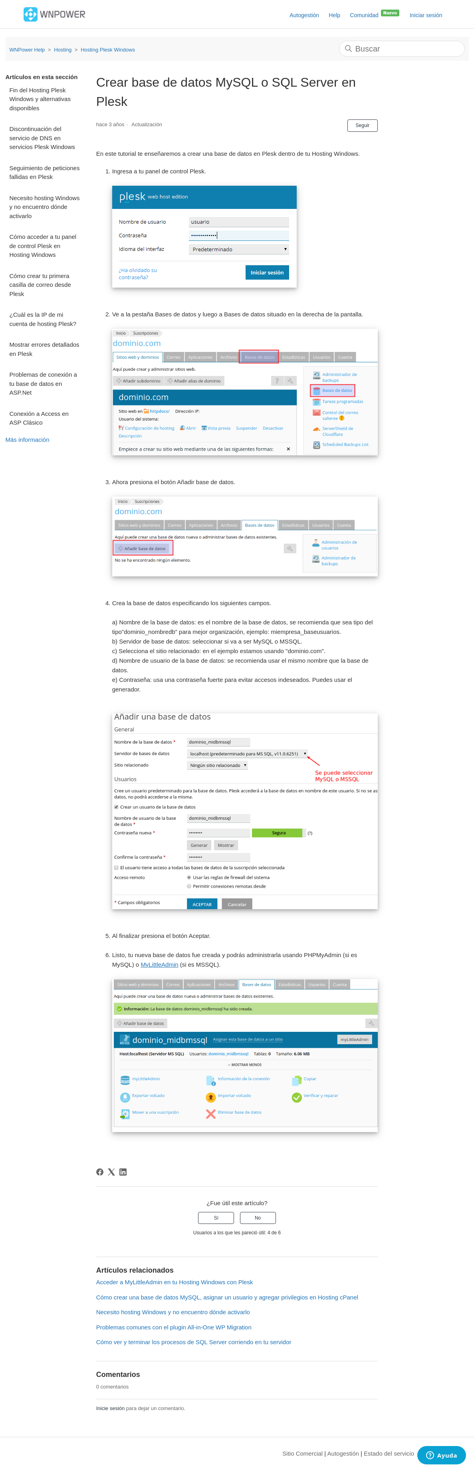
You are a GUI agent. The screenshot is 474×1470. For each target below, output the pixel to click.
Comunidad (375, 13)
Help (334, 15)
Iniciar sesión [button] (426, 15)
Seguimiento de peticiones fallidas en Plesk (45, 173)
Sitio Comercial (302, 1453)
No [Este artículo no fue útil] (258, 1218)
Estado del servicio (389, 1453)
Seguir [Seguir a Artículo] (363, 125)
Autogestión (304, 15)
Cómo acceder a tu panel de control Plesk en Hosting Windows (43, 245)
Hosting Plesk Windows (108, 50)
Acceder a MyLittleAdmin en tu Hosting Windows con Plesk (174, 1282)
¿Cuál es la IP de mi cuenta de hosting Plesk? (43, 319)
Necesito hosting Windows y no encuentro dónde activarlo (45, 207)
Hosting (62, 50)
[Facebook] (99, 1172)
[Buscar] (402, 49)
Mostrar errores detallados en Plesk (44, 349)
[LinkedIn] (123, 1172)
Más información (28, 439)
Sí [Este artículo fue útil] (216, 1218)
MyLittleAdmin (159, 964)
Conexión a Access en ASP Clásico (39, 418)
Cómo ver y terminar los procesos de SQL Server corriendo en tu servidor (194, 1342)
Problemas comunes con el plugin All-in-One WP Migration (174, 1327)
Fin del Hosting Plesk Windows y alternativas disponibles (40, 99)
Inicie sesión (110, 1408)
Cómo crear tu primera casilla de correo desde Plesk (40, 284)
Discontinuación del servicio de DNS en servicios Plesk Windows (42, 137)
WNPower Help (27, 50)
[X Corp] (111, 1172)
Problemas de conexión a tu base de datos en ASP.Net (43, 383)
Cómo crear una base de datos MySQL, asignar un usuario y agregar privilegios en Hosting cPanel (227, 1297)
